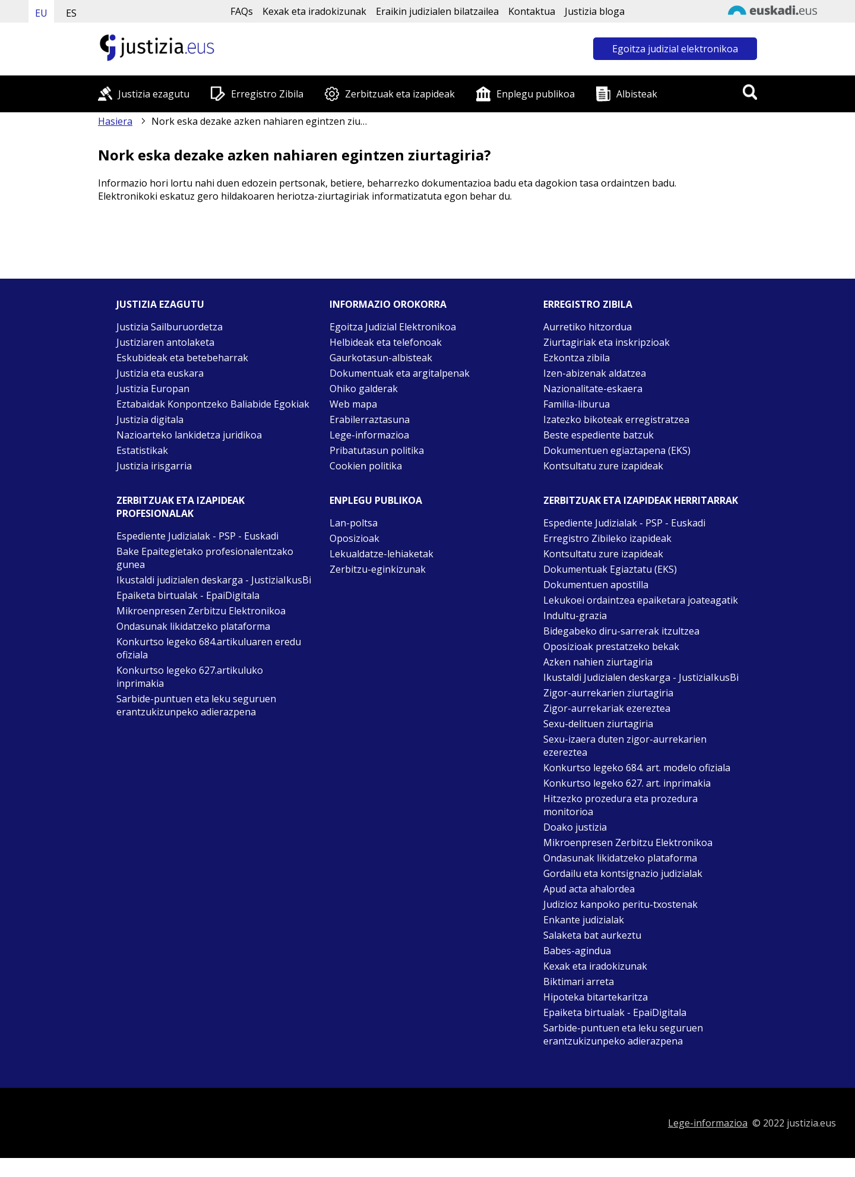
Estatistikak (142, 450)
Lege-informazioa (369, 434)
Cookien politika (366, 465)
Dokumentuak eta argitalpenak (400, 373)
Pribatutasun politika (377, 450)
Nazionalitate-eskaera (592, 388)
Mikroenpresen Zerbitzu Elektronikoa (201, 610)
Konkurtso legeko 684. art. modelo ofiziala (636, 767)
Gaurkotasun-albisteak (381, 357)
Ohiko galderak (364, 388)
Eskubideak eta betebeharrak (182, 357)
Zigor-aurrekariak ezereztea (606, 708)
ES (71, 13)
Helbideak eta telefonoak (386, 342)
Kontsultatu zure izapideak (603, 465)
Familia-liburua (576, 404)
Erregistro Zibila (267, 93)
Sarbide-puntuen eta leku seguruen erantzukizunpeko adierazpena (196, 705)
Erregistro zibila (587, 304)
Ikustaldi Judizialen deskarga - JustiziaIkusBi (641, 677)
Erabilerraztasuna (370, 419)
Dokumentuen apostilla (595, 584)
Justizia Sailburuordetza (169, 326)
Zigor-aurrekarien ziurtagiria (608, 692)
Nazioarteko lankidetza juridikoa (189, 434)
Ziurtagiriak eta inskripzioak (606, 342)
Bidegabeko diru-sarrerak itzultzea (621, 631)
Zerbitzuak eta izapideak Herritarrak (640, 500)
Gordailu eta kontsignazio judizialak (622, 873)
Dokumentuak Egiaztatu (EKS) (610, 569)
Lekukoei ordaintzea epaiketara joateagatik (640, 600)
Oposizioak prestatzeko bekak (611, 646)
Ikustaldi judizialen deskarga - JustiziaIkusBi (213, 579)
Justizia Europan (152, 388)
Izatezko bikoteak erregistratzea (616, 419)
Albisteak (636, 93)
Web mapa (353, 404)
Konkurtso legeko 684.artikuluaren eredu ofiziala (208, 648)
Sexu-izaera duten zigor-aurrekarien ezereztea (625, 746)
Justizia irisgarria (154, 465)
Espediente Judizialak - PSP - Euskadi (197, 535)
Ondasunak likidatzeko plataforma (193, 626)
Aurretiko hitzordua (587, 326)
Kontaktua (531, 11)
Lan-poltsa (354, 522)
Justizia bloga (595, 11)
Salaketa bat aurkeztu (592, 935)
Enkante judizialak (583, 919)
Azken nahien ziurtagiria (598, 661)
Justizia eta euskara (160, 373)
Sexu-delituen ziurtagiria (598, 723)
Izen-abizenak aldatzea (594, 373)
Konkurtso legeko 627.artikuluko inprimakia (189, 677)
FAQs (241, 11)
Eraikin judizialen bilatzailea (437, 11)
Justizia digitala (149, 419)
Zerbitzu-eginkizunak (378, 569)
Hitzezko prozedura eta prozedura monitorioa (620, 805)
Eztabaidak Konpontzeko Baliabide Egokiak (212, 404)
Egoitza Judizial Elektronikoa (393, 326)
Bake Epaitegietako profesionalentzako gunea (204, 558)
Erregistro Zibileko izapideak (607, 538)
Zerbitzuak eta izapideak (400, 93)
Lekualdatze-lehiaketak (381, 553)
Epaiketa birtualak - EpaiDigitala (187, 595)
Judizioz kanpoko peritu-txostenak (620, 904)
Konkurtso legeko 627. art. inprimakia (627, 783)
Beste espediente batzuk (598, 434)
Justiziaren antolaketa (165, 342)
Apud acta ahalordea (589, 888)
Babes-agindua (577, 950)
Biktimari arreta (578, 981)
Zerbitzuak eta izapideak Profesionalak (180, 507)
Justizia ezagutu (153, 93)
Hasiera (115, 121)
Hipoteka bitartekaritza (595, 997)
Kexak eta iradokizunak (314, 11)
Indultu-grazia (575, 615)
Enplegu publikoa (535, 93)
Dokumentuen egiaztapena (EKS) (617, 450)
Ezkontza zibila (576, 357)
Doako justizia (575, 827)
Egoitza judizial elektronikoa (675, 48)
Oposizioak (354, 538)
